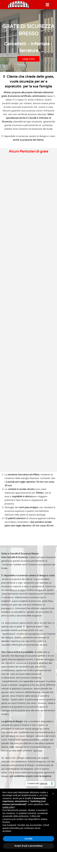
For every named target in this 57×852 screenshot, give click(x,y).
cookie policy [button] (8, 807)
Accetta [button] (28, 838)
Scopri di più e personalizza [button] (28, 846)
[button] (53, 793)
